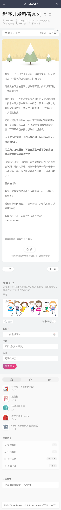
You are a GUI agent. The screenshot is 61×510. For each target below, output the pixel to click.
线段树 (14, 396)
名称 (6, 329)
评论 (6, 294)
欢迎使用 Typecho (20, 415)
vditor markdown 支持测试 (24, 425)
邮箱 (6, 341)
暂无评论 (10, 23)
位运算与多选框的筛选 (22, 386)
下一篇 (52, 269)
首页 (9, 33)
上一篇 (8, 269)
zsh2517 (9, 20)
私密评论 (46, 321)
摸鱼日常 (36, 23)
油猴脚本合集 (18, 406)
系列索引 (28, 485)
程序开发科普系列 (13, 485)
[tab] (11, 379)
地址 (5, 353)
